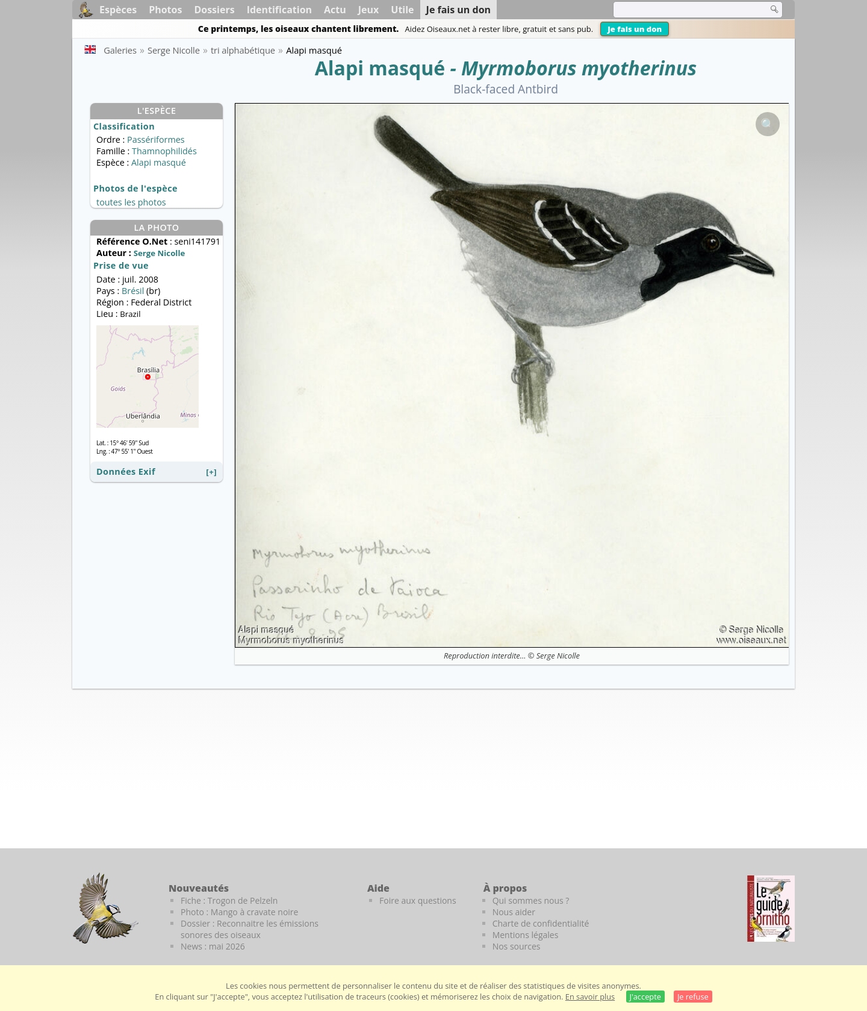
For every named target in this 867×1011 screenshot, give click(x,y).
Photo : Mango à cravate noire (239, 912)
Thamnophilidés (164, 151)
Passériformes (156, 139)
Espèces (118, 9)
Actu (335, 9)
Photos (165, 9)
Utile (402, 9)
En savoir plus (590, 996)
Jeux (368, 9)
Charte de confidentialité (541, 923)
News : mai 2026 (213, 946)
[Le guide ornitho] (771, 908)
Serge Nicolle (558, 655)
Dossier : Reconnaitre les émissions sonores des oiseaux (250, 929)
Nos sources (517, 946)
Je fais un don (635, 28)
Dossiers (214, 9)
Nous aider (514, 912)
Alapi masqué (380, 68)
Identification (279, 9)
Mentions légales (526, 935)
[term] (683, 9)
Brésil (133, 290)
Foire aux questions (417, 900)
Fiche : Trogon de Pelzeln (229, 900)
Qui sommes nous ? (531, 900)
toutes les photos (131, 202)
